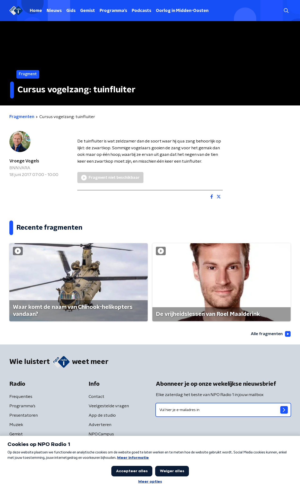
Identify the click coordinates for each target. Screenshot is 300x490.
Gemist (87, 11)
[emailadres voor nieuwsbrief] (223, 409)
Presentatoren (23, 415)
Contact (96, 397)
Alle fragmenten (270, 334)
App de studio (102, 415)
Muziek (16, 425)
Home (36, 11)
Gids (70, 11)
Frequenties (20, 397)
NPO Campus (101, 434)
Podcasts (141, 11)
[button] (286, 10)
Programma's (113, 11)
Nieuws (54, 11)
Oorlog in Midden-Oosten (182, 11)
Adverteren (100, 425)
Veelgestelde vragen (109, 406)
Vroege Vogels (24, 161)
